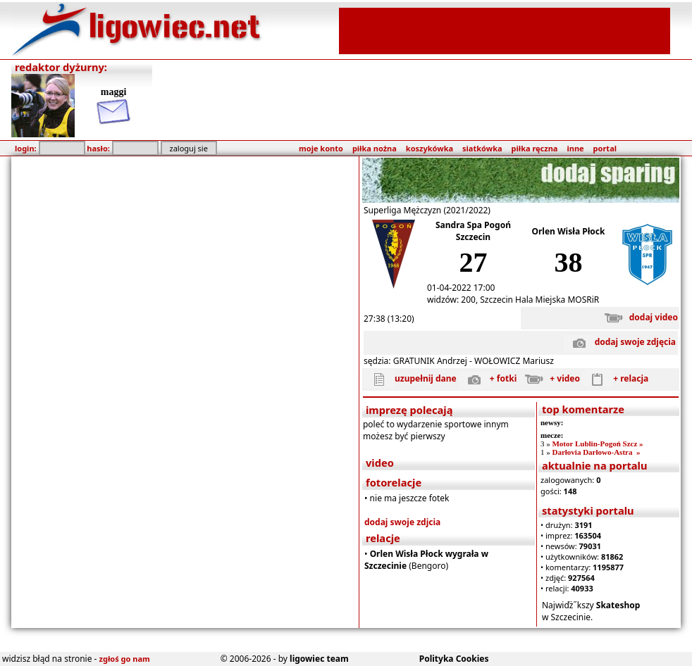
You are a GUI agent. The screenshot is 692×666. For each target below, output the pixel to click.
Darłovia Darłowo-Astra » (596, 452)
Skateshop (618, 605)
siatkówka (482, 148)
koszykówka (429, 148)
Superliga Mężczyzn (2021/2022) (427, 210)
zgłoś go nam (124, 658)
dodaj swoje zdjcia (402, 522)
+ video (549, 378)
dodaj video (638, 317)
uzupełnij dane (410, 378)
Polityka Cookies (454, 659)
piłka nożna (374, 148)
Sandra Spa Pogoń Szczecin (473, 231)
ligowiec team (319, 659)
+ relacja (615, 378)
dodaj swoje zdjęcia (620, 342)
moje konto (321, 148)
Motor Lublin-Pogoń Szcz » (597, 443)
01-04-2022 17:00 (461, 288)
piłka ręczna (535, 148)
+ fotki (488, 378)
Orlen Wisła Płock (568, 231)
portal (605, 148)
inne (575, 148)
